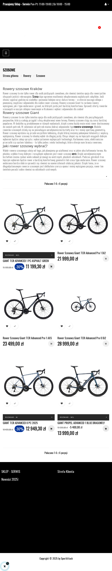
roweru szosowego (83, 127)
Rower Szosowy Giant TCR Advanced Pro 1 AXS (27, 338)
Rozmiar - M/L (12, 255)
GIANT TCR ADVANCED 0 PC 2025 (20, 422)
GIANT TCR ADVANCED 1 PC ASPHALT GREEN (26, 260)
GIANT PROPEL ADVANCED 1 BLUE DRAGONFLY (81, 422)
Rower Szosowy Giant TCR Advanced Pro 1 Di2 (81, 252)
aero (74, 154)
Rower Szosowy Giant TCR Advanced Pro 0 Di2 (81, 338)
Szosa (35, 96)
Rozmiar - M (11, 417)
